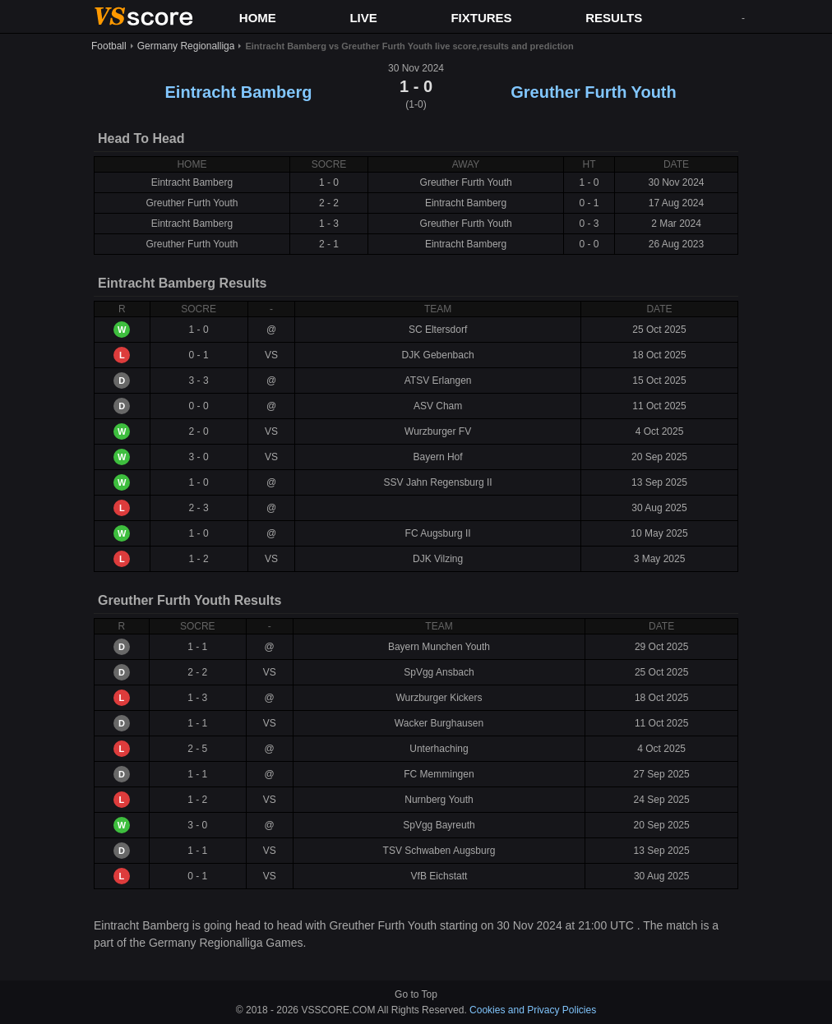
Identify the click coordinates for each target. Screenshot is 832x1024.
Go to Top (416, 994)
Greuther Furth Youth (593, 92)
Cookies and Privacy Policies (532, 1010)
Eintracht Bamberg (238, 92)
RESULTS (613, 18)
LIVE (363, 18)
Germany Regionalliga (186, 46)
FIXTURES (481, 18)
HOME (257, 18)
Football (109, 46)
